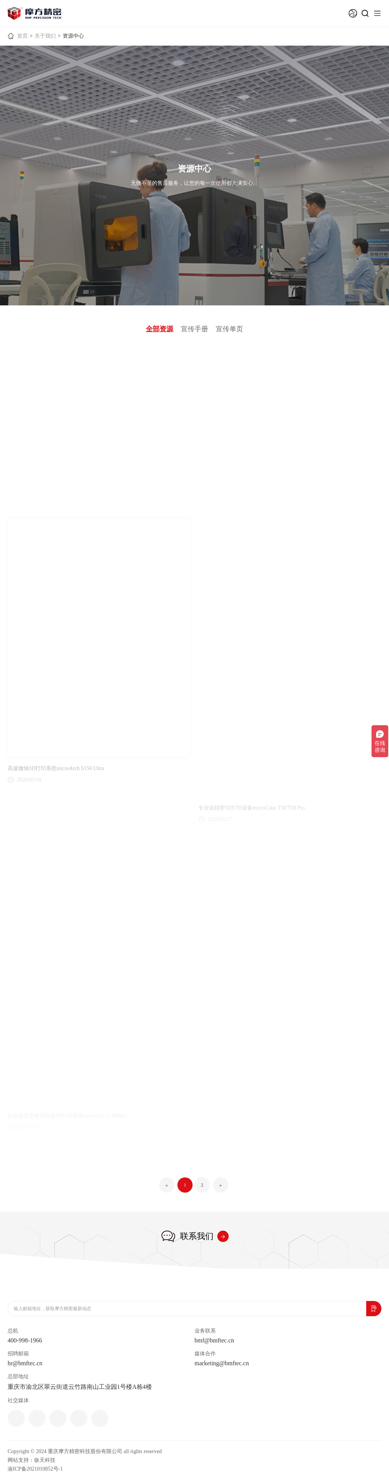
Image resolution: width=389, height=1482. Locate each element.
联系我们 (196, 1236)
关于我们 (45, 36)
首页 (22, 36)
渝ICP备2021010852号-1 (35, 1469)
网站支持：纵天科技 (31, 1460)
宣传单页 (229, 329)
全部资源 (159, 329)
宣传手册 (194, 329)
